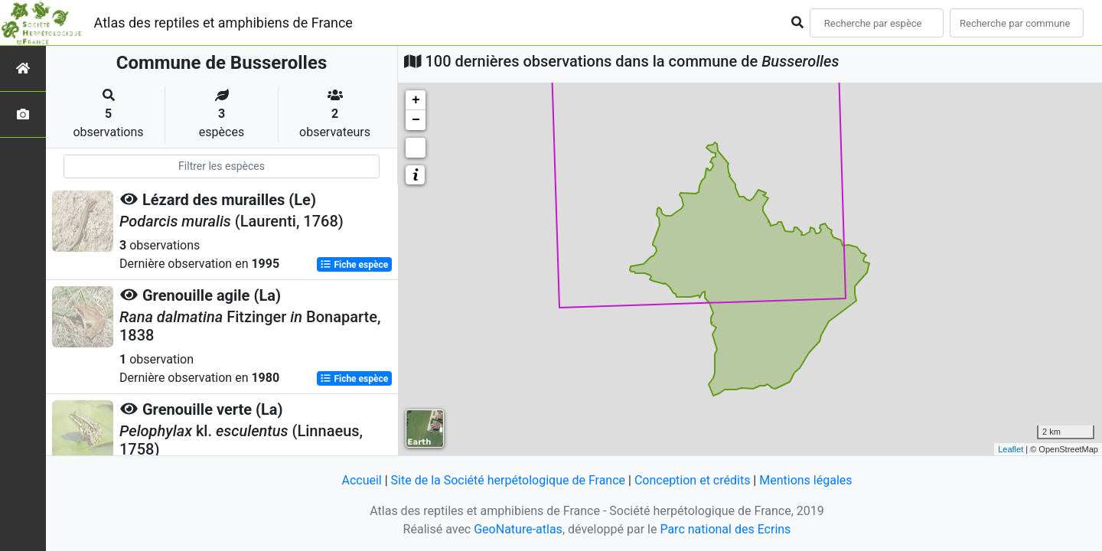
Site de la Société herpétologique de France (508, 480)
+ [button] (416, 100)
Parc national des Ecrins (725, 529)
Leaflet (1010, 449)
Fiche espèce (354, 264)
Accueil (361, 480)
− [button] (416, 120)
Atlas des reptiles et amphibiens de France (223, 23)
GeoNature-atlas (518, 529)
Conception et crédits (692, 480)
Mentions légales (805, 480)
